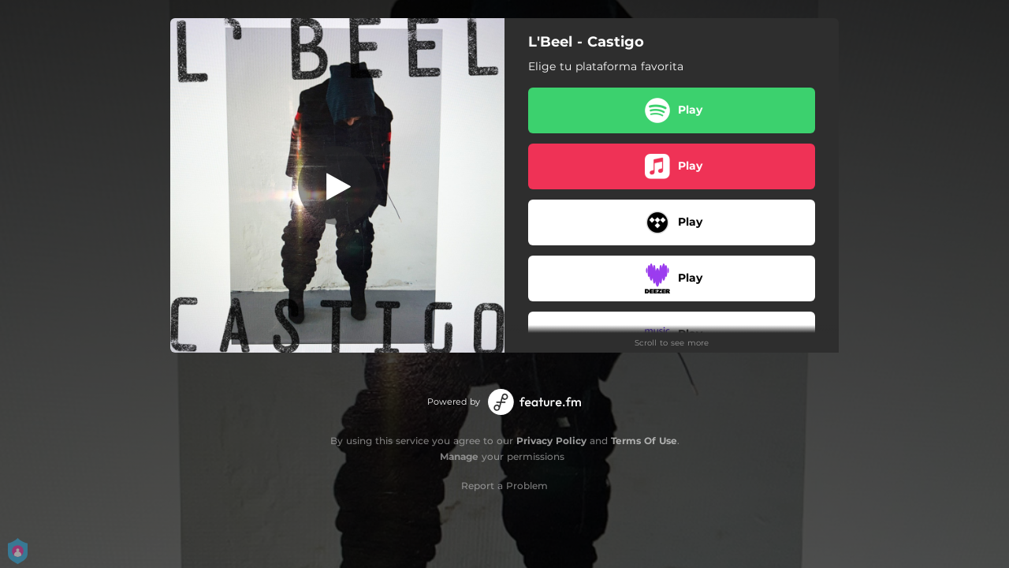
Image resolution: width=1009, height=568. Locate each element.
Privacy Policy (551, 441)
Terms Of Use (644, 441)
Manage (459, 456)
